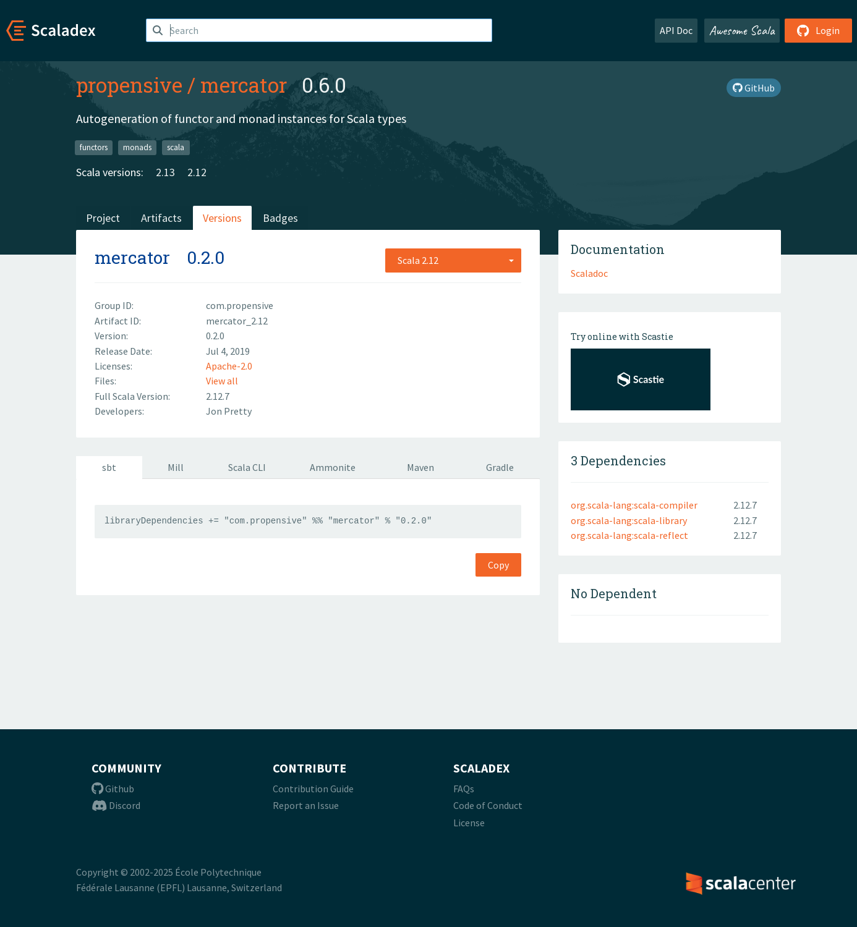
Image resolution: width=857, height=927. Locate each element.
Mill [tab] (176, 467)
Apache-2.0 (229, 366)
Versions (222, 218)
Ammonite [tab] (333, 467)
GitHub (754, 88)
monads (137, 147)
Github (113, 788)
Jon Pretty (229, 411)
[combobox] (453, 260)
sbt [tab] (109, 467)
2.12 (197, 172)
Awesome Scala (742, 30)
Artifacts (161, 218)
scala (175, 147)
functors (94, 147)
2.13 (165, 172)
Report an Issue (306, 805)
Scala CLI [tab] (247, 467)
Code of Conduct (487, 805)
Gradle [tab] (500, 467)
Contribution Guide (313, 788)
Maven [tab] (420, 467)
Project (103, 218)
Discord (116, 805)
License (469, 822)
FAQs (463, 788)
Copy (498, 565)
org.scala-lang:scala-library (629, 520)
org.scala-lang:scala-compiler (634, 505)
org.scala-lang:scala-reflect (629, 535)
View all (222, 381)
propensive (129, 84)
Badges (280, 218)
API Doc (676, 30)
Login (818, 30)
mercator (243, 84)
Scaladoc (589, 273)
